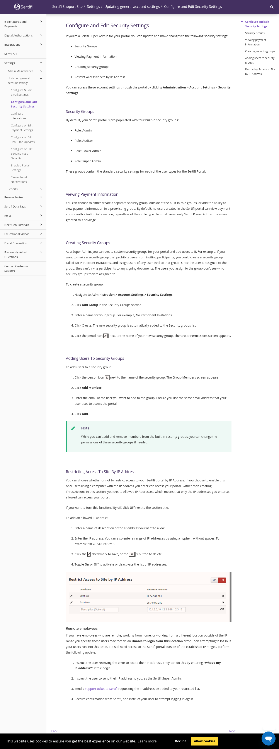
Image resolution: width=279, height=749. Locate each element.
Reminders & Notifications (19, 179)
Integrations (23, 44)
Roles (23, 215)
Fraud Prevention (23, 242)
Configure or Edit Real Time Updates (23, 139)
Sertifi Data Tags (23, 206)
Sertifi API (10, 54)
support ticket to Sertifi (101, 689)
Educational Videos (23, 233)
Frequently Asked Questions (23, 254)
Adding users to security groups (259, 60)
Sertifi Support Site (67, 6)
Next (232, 731)
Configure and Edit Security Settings (24, 104)
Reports (25, 189)
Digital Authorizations (23, 35)
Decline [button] (180, 741)
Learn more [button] (147, 741)
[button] (272, 7)
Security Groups (255, 33)
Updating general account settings (25, 80)
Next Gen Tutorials (23, 224)
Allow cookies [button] (204, 741)
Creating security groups (260, 51)
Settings (23, 62)
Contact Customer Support (16, 268)
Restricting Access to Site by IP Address (260, 71)
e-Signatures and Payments (23, 23)
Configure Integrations (18, 116)
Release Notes (23, 197)
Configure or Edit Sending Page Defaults (21, 153)
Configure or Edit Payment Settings (22, 127)
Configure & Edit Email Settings (21, 92)
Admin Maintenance (25, 71)
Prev (54, 731)
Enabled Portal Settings (20, 167)
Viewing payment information (255, 42)
